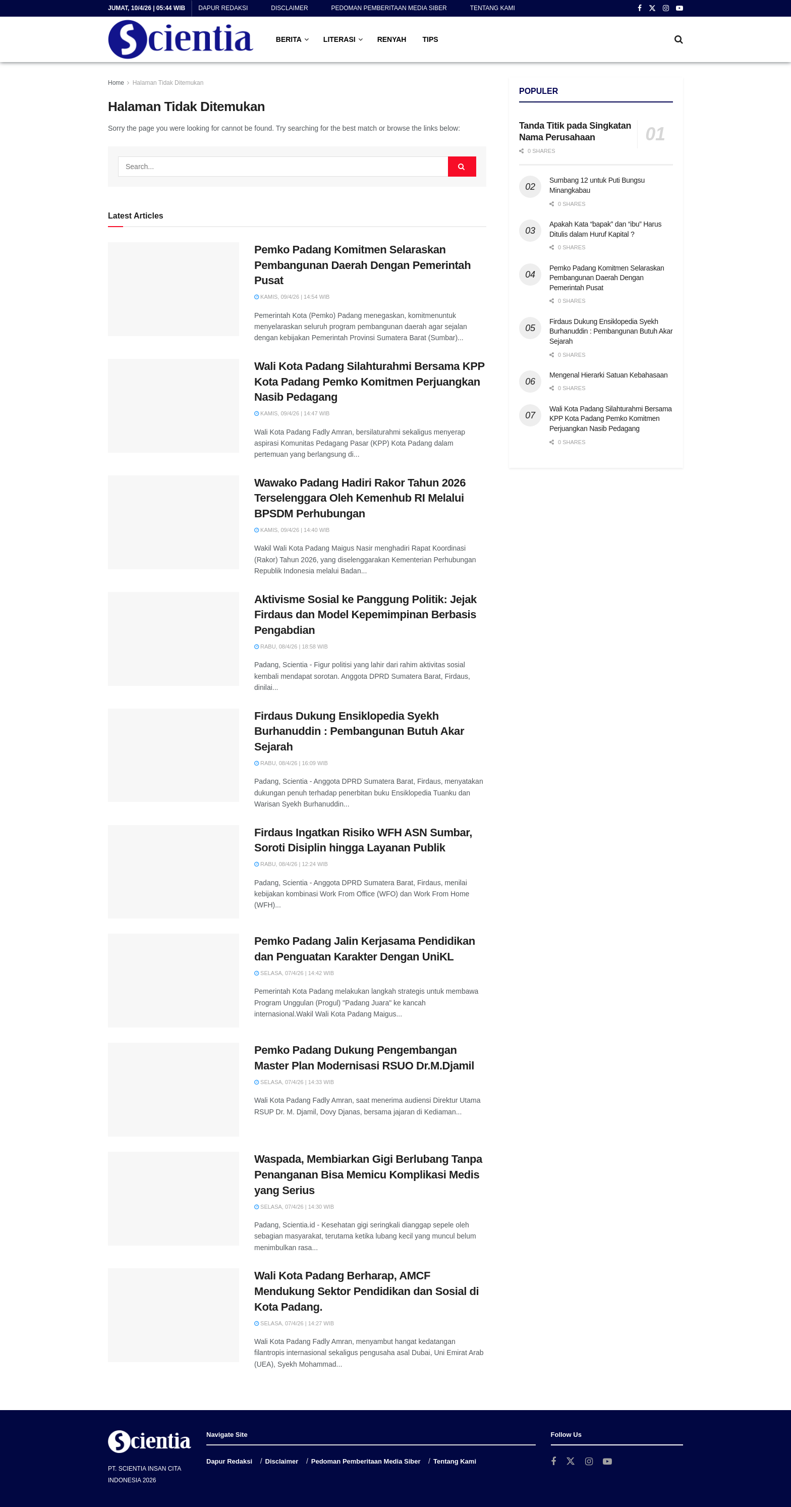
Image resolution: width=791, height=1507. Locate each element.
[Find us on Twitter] (570, 1462)
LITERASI (339, 39)
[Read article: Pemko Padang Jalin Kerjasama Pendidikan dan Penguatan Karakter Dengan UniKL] (173, 981)
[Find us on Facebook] (553, 1462)
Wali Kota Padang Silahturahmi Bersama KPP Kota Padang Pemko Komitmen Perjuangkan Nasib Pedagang (369, 382)
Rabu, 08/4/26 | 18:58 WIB (291, 646)
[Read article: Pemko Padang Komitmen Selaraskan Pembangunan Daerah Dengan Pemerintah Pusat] (173, 289)
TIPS (430, 39)
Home (116, 82)
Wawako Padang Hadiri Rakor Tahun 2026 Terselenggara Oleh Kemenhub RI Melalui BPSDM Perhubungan (360, 498)
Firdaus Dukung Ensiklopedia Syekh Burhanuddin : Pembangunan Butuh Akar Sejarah (359, 731)
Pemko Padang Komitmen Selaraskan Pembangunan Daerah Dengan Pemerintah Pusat (362, 265)
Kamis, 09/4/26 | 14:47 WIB (291, 413)
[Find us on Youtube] (607, 1462)
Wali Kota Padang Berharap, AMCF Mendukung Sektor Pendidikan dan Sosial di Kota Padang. (366, 1291)
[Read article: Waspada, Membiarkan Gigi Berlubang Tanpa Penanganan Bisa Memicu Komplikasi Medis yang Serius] (173, 1199)
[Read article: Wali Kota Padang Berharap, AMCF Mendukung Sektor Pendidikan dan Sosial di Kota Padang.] (173, 1315)
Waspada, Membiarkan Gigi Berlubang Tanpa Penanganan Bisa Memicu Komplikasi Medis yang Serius (368, 1175)
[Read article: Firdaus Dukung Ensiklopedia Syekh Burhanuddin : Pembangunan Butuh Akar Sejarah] (173, 755)
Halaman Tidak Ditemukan (168, 82)
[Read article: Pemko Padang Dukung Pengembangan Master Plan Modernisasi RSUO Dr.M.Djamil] (173, 1090)
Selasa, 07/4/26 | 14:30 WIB (294, 1207)
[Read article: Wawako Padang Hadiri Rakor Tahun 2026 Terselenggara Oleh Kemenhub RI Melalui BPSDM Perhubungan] (173, 522)
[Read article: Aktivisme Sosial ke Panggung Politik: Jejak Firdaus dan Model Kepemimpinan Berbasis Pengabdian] (173, 639)
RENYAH (392, 39)
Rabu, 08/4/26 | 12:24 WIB (291, 864)
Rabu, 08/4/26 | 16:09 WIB (291, 763)
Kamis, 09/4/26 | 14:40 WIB (291, 530)
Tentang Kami (492, 8)
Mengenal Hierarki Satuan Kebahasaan (608, 375)
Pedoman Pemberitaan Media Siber (389, 8)
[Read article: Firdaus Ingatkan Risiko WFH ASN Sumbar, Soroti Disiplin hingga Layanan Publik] (173, 872)
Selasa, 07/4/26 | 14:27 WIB (294, 1323)
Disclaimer (289, 8)
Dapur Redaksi (223, 8)
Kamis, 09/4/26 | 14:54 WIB (291, 297)
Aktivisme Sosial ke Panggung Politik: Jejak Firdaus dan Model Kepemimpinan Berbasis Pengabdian (365, 615)
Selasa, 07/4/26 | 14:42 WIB (294, 973)
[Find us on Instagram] (589, 1462)
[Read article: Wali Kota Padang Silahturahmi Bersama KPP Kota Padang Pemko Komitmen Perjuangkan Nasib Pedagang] (173, 406)
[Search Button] (678, 39)
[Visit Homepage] (181, 39)
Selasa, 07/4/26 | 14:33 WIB (294, 1082)
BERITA (289, 39)
